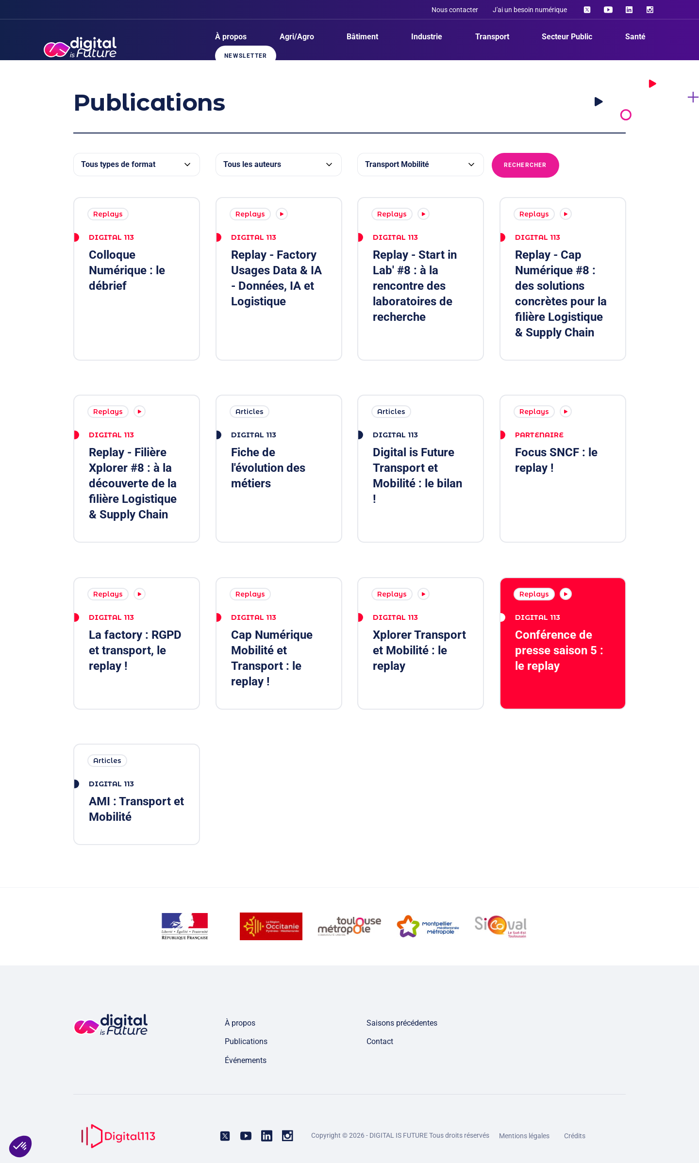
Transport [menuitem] (492, 36)
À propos (240, 1023)
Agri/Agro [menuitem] (297, 36)
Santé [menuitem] (635, 36)
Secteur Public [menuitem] (567, 36)
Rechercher (525, 165)
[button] (20, 1146)
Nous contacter (455, 10)
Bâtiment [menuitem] (362, 36)
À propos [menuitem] (231, 36)
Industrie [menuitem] (426, 36)
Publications (246, 1041)
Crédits (574, 1136)
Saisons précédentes (401, 1023)
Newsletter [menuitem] (245, 55)
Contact (379, 1041)
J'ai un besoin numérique (530, 10)
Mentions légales (524, 1136)
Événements (245, 1060)
